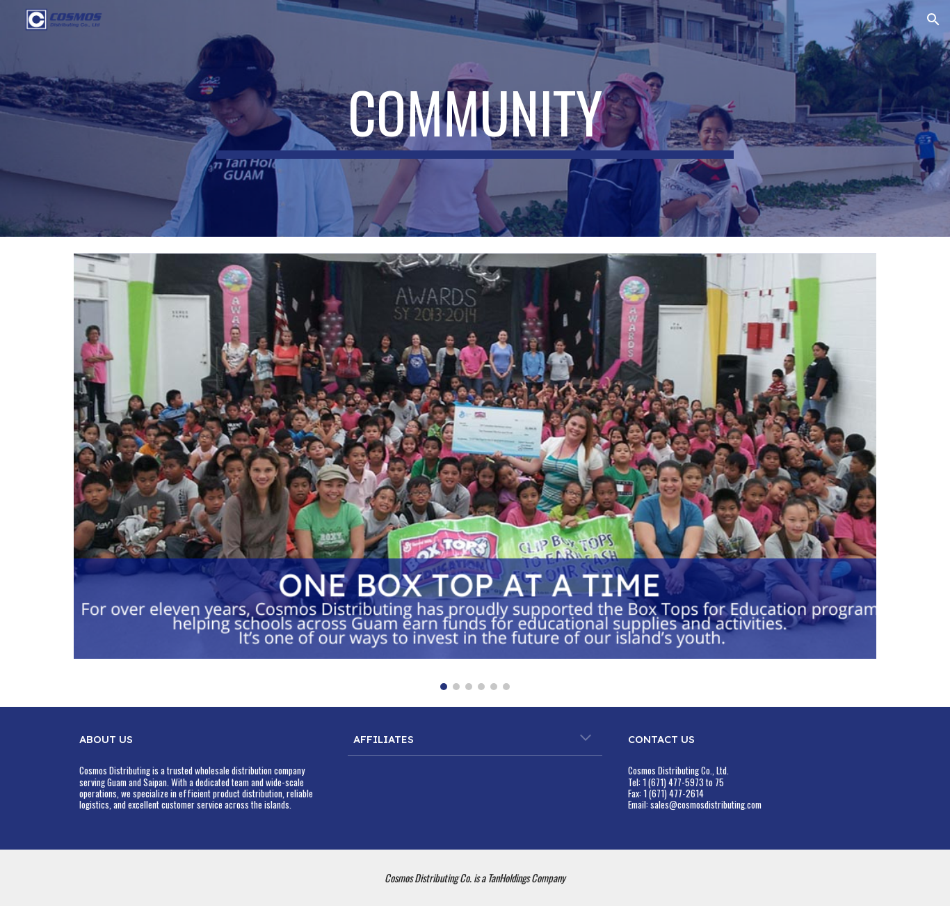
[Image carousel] (475, 471)
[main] (475, 118)
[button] (933, 19)
